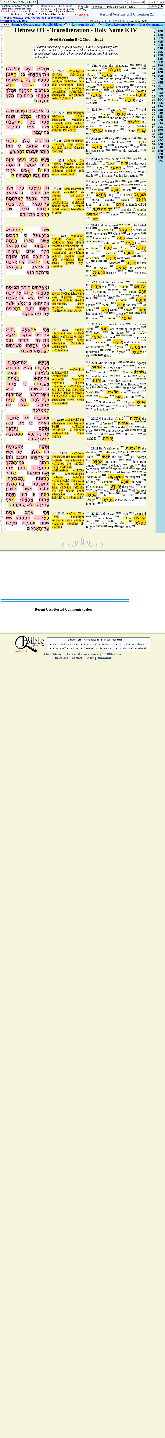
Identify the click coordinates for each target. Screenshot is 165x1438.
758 (113, 203)
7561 (143, 150)
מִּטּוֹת (41, 478)
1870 (102, 142)
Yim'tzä (68, 336)
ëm (82, 419)
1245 (120, 362)
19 (154, 93)
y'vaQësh (78, 369)
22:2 (61, 113)
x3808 (100, 503)
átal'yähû (57, 130)
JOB (160, 89)
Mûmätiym (61, 470)
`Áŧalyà (141, 126)
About (160, 2)
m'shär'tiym (77, 343)
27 (154, 120)
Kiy (81, 81)
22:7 (62, 290)
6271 (88, 129)
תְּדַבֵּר (11, 428)
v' (73, 119)
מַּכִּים (10, 235)
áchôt (80, 490)
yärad (80, 256)
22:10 (60, 419)
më (72, 290)
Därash (67, 393)
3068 (117, 162)
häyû (78, 167)
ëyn (74, 396)
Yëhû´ (106, 305)
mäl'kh (78, 119)
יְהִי (45, 329)
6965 (96, 430)
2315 (134, 472)
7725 (121, 225)
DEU (160, 45)
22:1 (61, 71)
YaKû (66, 209)
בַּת (46, 132)
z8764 (108, 350)
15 (154, 79)
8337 (97, 521)
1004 (128, 142)
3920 (125, 366)
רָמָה (10, 240)
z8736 (94, 241)
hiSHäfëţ (59, 333)
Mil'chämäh (61, 202)
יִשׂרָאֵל (140, 194)
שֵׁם (45, 126)
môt (81, 170)
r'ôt (55, 259)
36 (154, 151)
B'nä (54, 426)
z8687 (89, 153)
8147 (125, 109)
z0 (139, 68)
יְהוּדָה (43, 100)
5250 (96, 308)
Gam (67, 140)
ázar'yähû (60, 252)
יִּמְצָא (11, 334)
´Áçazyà (91, 75)
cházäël (79, 202)
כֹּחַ (8, 404)
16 (154, 83)
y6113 (131, 405)
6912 (110, 384)
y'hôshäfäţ (78, 389)
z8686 (102, 78)
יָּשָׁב (44, 229)
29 (154, 127)
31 (154, 134)
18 (154, 90)
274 (99, 73)
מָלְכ (25, 116)
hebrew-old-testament (46, 17)
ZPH (160, 151)
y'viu (58, 382)
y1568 (117, 208)
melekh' (56, 98)
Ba (72, 188)
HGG (160, 154)
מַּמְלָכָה (13, 433)
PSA (160, 93)
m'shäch (56, 307)
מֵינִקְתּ (34, 472)
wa (68, 71)
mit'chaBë (58, 379)
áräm (65, 206)
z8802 (139, 65)
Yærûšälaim (93, 70)
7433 (88, 208)
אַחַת (44, 121)
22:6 (63, 235)
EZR (160, 79)
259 (88, 121)
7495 (88, 228)
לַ (31, 90)
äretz (57, 527)
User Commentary (151, 24)
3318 (88, 298)
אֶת (46, 74)
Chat (126, 2)
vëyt (81, 163)
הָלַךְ (26, 140)
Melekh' (79, 456)
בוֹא (27, 292)
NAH (160, 144)
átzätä (77, 188)
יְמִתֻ (14, 378)
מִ (47, 462)
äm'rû (60, 389)
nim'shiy (62, 303)
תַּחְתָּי (44, 79)
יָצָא (31, 297)
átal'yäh (59, 523)
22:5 (60, 188)
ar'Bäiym (78, 113)
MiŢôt (80, 477)
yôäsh (58, 460)
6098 (105, 185)
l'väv (63, 396)
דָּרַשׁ (34, 394)
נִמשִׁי (105, 309)
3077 (107, 485)
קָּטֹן (9, 74)
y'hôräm (79, 95)
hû (72, 140)
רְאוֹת (32, 261)
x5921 (117, 198)
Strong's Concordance (26, 24)
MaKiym (59, 242)
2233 (106, 433)
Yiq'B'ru (76, 386)
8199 (143, 327)
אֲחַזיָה (107, 74)
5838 (132, 246)
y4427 (133, 68)
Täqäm (79, 426)
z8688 (106, 472)
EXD (160, 35)
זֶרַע (31, 433)
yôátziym (57, 170)
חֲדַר (10, 472)
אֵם (26, 417)
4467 (111, 409)
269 (129, 490)
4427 (95, 78)
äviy (54, 174)
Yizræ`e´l (107, 230)
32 (154, 137)
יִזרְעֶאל (125, 229)
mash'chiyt (67, 174)
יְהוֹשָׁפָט (36, 388)
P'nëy (80, 494)
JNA (160, 137)
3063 (121, 98)
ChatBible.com (53, 654)
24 (154, 110)
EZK (160, 117)
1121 (143, 73)
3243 (100, 472)
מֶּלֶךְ (35, 451)
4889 (140, 175)
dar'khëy (59, 144)
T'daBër (60, 429)
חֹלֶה (39, 272)
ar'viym (79, 88)
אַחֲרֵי (11, 170)
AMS (160, 130)
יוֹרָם (24, 214)
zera (81, 429)
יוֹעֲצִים (27, 170)
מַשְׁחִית (22, 175)
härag (80, 84)
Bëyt (70, 144)
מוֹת (45, 175)
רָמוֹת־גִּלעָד (103, 209)
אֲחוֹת (44, 499)
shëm (74, 126)
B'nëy (55, 467)
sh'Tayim (58, 116)
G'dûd (58, 88)
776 (133, 526)
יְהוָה (10, 159)
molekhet (72, 523)
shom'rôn (78, 379)
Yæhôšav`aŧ (111, 448)
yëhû (81, 300)
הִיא (23, 494)
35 (154, 148)
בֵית (43, 164)
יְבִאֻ (14, 373)
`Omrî (132, 130)
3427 (132, 65)
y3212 (124, 185)
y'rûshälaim (77, 74)
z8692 (94, 228)
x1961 (143, 145)
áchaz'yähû (61, 78)
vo (80, 297)
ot (68, 463)
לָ (32, 292)
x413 (125, 290)
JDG (160, 52)
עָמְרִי (37, 132)
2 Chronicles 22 (83, 24)
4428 (101, 98)
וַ (48, 68)
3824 (96, 400)
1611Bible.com (111, 654)
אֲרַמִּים (92, 214)
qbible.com (21, 17)
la (53, 91)
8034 (115, 126)
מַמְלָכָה (39, 410)
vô (55, 297)
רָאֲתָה (43, 423)
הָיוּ (46, 170)
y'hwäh (68, 163)
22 (154, 103)
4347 (110, 233)
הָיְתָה (44, 151)
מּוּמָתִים (38, 467)
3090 (122, 447)
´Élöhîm (123, 286)
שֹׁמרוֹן (139, 372)
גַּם (46, 140)
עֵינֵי (20, 159)
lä (53, 297)
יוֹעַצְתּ (32, 151)
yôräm (59, 212)
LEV (160, 38)
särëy (80, 336)
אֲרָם (10, 203)
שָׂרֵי (38, 340)
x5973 (110, 298)
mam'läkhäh (60, 403)
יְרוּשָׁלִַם (13, 68)
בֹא (42, 297)
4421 (102, 198)
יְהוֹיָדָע (11, 488)
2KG (160, 69)
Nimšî (90, 309)
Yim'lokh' (78, 91)
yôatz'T (77, 147)
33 (154, 141)
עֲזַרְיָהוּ (12, 251)
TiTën (80, 470)
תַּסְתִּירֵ (17, 478)
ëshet (55, 487)
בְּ (15, 140)
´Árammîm (139, 209)
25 (154, 113)
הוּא (39, 140)
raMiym (79, 209)
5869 (99, 162)
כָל (27, 79)
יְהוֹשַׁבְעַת (14, 446)
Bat (65, 130)
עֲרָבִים (108, 86)
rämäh (58, 245)
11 (154, 66)
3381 (133, 256)
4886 (105, 313)
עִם (21, 297)
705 (108, 109)
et (53, 78)
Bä (68, 88)
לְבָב (36, 399)
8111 (88, 376)
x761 (108, 213)
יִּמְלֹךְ (10, 90)
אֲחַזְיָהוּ (34, 74)
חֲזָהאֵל (12, 245)
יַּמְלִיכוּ (42, 68)
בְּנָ (11, 423)
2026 (88, 90)
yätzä (55, 300)
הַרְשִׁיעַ (15, 151)
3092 (102, 391)
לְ (23, 151)
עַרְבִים (40, 90)
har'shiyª (58, 151)
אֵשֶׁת (27, 488)
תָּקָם (43, 428)
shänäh (79, 116)
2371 (133, 198)
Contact (150, 2)
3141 (88, 218)
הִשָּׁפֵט (27, 329)
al (73, 202)
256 (88, 145)
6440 (137, 493)
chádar (59, 477)
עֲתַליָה (97, 130)
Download (137, 2)
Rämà (105, 238)
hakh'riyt (58, 310)
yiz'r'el (72, 239)
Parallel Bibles (52, 24)
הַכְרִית (12, 308)
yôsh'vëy (57, 74)
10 (88, 50)
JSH (160, 48)
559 (94, 387)
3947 (131, 452)
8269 (88, 340)
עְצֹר (22, 404)
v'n (80, 78)
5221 (122, 213)
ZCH (160, 157)
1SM (160, 59)
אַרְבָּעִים (36, 110)
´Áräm (106, 204)
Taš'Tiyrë (60, 480)
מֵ (46, 287)
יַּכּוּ (8, 208)
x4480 (89, 290)
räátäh (69, 423)
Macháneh (60, 91)
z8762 (126, 362)
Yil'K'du (60, 376)
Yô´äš (89, 456)
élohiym (79, 290)
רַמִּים (41, 214)
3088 (88, 98)
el (62, 297)
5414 (125, 468)
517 (100, 126)
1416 (106, 82)
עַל (46, 203)
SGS (160, 103)
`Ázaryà (124, 248)
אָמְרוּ (11, 383)
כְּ (48, 164)
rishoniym (67, 84)
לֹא (30, 504)
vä (73, 88)
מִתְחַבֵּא (13, 367)
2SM (160, 62)
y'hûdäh (66, 98)
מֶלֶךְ (10, 95)
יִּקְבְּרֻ (43, 383)
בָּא (9, 84)
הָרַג (45, 84)
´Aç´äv (142, 142)
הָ (22, 79)
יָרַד (46, 261)
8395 (128, 282)
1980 (133, 138)
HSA (160, 123)
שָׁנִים (44, 522)
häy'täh (67, 147)
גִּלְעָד (24, 208)
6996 (132, 73)
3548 (138, 485)
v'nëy (69, 340)
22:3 (60, 140)
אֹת (10, 457)
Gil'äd (55, 209)
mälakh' (79, 123)
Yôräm (142, 214)
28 (154, 124)
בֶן (31, 95)
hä (59, 84)
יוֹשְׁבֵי (28, 68)
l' (52, 151)
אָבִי (37, 175)
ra (82, 160)
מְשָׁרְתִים (14, 345)
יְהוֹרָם (22, 95)
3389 (104, 68)
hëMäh (69, 167)
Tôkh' (80, 463)
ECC (160, 99)
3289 (108, 150)
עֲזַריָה (141, 247)
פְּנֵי (9, 499)
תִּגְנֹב (21, 457)
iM (80, 126)
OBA (160, 134)
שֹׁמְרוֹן (41, 373)
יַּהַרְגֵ (26, 350)
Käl (76, 429)
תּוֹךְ (42, 462)
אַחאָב (96, 146)
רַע (32, 159)
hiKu (78, 242)
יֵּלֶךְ (9, 187)
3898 (88, 241)
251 (107, 345)
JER (160, 110)
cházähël (57, 249)
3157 (116, 228)
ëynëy (57, 163)
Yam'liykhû (77, 71)
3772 (131, 313)
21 (154, 100)
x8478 (126, 78)
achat (68, 123)
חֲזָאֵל (37, 203)
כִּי (34, 79)
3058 (113, 303)
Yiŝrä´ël (128, 194)
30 (154, 131)
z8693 (116, 371)
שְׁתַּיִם (20, 110)
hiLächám (72, 245)
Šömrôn (128, 372)
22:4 (61, 160)
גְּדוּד (26, 84)
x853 (143, 68)
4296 (139, 472)
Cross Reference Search (121, 24)
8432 (98, 465)
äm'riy (72, 130)
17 (154, 86)
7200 (93, 261)
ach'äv (80, 144)
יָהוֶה (124, 163)
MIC (160, 140)
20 (154, 96)
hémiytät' (74, 497)
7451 (140, 158)
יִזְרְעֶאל (40, 235)
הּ (7, 423)
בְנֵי (8, 340)
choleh (56, 266)
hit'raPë (57, 239)
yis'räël (79, 199)
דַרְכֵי (10, 140)
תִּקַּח (43, 446)
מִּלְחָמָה (13, 198)
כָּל (38, 433)
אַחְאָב (32, 146)
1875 (143, 391)
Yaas (73, 160)
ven (71, 95)
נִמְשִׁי (21, 303)
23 (154, 107)
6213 (122, 158)
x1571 (118, 138)
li (52, 259)
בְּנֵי (21, 462)
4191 (136, 379)
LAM (160, 113)
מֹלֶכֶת (11, 522)
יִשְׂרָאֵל (32, 198)
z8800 (106, 117)
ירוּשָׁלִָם (13, 121)
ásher (70, 242)
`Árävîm (91, 86)
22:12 (60, 513)
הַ (14, 74)
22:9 (62, 369)
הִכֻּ (31, 240)
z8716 (109, 468)
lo (67, 497)
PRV (160, 96)
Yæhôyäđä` (97, 486)
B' (53, 144)
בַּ (40, 187)
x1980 (137, 185)
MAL (160, 161)
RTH (160, 55)
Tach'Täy (69, 81)
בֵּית (46, 146)
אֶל (18, 292)
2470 (88, 276)
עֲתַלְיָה (28, 522)
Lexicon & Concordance (82, 654)
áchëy (80, 340)
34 (154, 144)
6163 (99, 85)
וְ (14, 116)
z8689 (89, 237)
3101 (97, 455)
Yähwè (110, 163)
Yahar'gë (60, 350)
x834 (123, 233)
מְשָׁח (44, 308)
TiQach (79, 453)
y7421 (102, 213)
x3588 (138, 78)
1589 (121, 460)
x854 (88, 188)
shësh (68, 520)
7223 (127, 90)
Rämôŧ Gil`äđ (137, 204)
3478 (88, 198)
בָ (48, 90)
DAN (160, 120)
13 (154, 73)
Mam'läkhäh (61, 433)
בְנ (23, 74)
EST (160, 86)
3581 (115, 405)
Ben (69, 113)
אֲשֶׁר (44, 240)
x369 (101, 405)
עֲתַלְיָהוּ (13, 126)
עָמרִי (141, 130)
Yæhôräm (129, 95)
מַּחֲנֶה (24, 90)
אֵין (22, 399)
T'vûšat (65, 293)
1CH (160, 72)
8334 (102, 350)
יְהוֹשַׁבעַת (133, 448)
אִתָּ (30, 512)
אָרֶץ (35, 528)
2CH (160, 76)
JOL (160, 127)
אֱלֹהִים (38, 287)
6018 (88, 134)
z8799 (94, 103)
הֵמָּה (10, 164)
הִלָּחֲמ (41, 245)
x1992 (143, 167)
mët (81, 423)
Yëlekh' (72, 192)
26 (154, 117)
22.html (22, 21)
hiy (61, 490)
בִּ (21, 121)
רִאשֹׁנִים (13, 79)
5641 (111, 493)
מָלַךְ (31, 121)
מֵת (21, 423)
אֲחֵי (45, 345)
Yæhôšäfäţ (92, 392)
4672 (118, 335)
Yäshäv (79, 235)
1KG (160, 65)
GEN (160, 31)
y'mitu (59, 386)
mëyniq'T (76, 473)
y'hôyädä (65, 487)
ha (53, 81)
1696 (127, 430)
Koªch (80, 399)
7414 (113, 237)
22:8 (65, 329)
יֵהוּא (37, 303)
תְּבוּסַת (12, 287)
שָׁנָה (10, 110)
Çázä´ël (125, 199)
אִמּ (31, 126)
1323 (122, 129)
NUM (160, 42)
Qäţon (58, 81)
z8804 (95, 90)
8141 (138, 109)
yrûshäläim (61, 126)
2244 (109, 371)
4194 (95, 175)
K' (77, 163)
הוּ (26, 240)
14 (154, 76)
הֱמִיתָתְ (19, 504)
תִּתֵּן (21, 467)
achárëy (71, 170)
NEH (160, 82)
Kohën (80, 487)
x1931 (105, 138)
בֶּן (47, 110)
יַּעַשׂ (44, 159)
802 (144, 480)
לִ (39, 261)
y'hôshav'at (58, 456)
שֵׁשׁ (9, 517)
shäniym (79, 520)
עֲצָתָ (34, 187)
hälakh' (79, 140)
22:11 (63, 453)
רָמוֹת (42, 208)
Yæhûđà (113, 100)
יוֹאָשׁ (10, 451)
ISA (160, 106)
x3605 (106, 90)
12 (154, 69)
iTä (79, 513)
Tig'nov (59, 463)
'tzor (71, 399)
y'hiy (81, 329)
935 (125, 82)
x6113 (89, 409)
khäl (54, 84)
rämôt (80, 206)
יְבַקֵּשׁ (43, 362)
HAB (160, 147)
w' (53, 123)
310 (139, 172)
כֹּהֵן (42, 494)
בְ (30, 116)
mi (75, 463)
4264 (132, 85)
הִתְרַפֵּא (13, 229)
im (61, 300)
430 (131, 285)
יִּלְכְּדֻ (43, 367)
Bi (53, 126)
